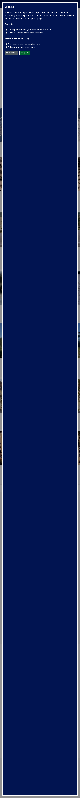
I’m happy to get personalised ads (24, 44)
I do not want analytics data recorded (25, 32)
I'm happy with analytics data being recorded (29, 29)
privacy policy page (33, 18)
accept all (25, 53)
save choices (11, 53)
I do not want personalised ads (22, 47)
